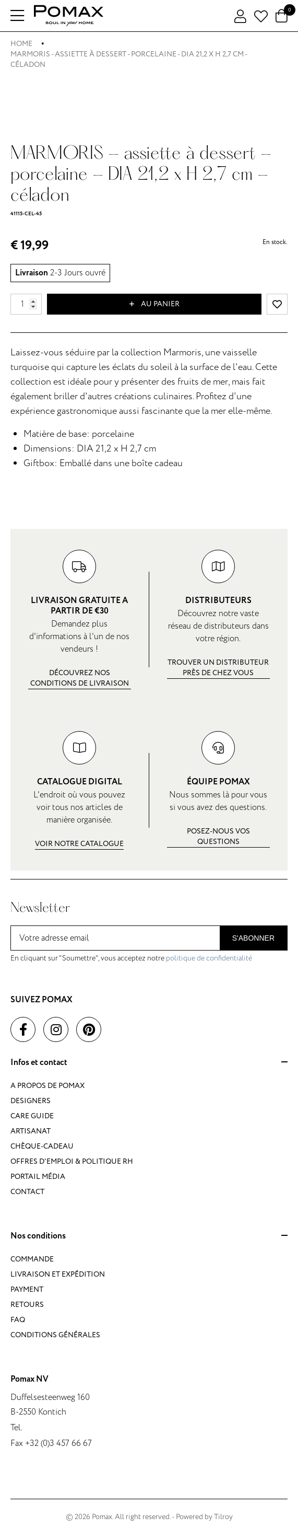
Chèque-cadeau (42, 1146)
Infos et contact (149, 1063)
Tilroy (223, 1517)
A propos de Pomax (47, 1086)
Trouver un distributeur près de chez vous (218, 667)
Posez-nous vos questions (218, 836)
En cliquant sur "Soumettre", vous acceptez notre (131, 958)
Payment (26, 1289)
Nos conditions (149, 1236)
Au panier (154, 304)
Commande (32, 1259)
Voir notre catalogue (79, 844)
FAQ (17, 1320)
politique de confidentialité (209, 958)
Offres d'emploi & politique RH (71, 1161)
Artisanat (30, 1131)
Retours (27, 1305)
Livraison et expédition (57, 1274)
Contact (27, 1192)
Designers (30, 1101)
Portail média (37, 1177)
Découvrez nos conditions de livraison (79, 678)
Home (21, 44)
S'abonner (253, 938)
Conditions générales (55, 1335)
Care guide (32, 1116)
